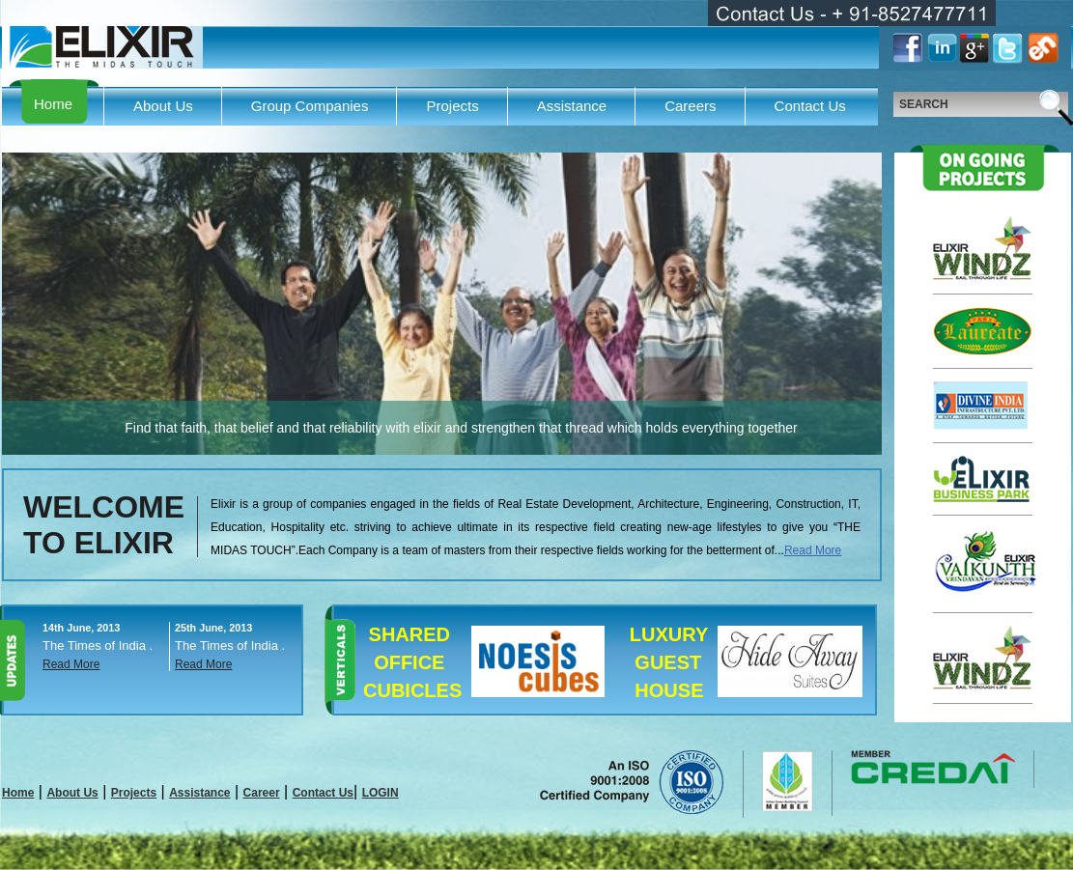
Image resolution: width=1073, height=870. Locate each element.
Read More (812, 550)
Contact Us (810, 106)
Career (261, 793)
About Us (163, 106)
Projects (452, 106)
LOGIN (380, 793)
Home (53, 104)
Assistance (572, 106)
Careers (690, 106)
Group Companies (310, 106)
